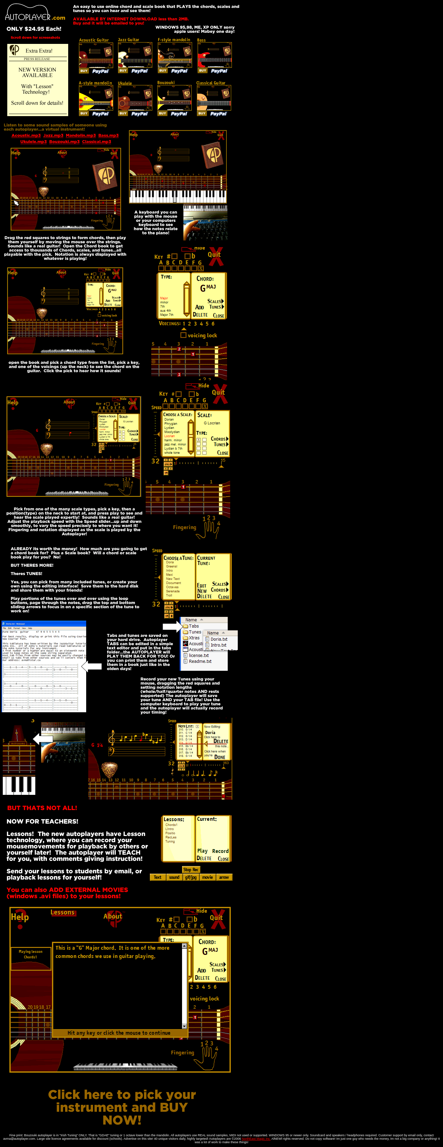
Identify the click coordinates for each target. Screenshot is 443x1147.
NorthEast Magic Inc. (256, 1138)
